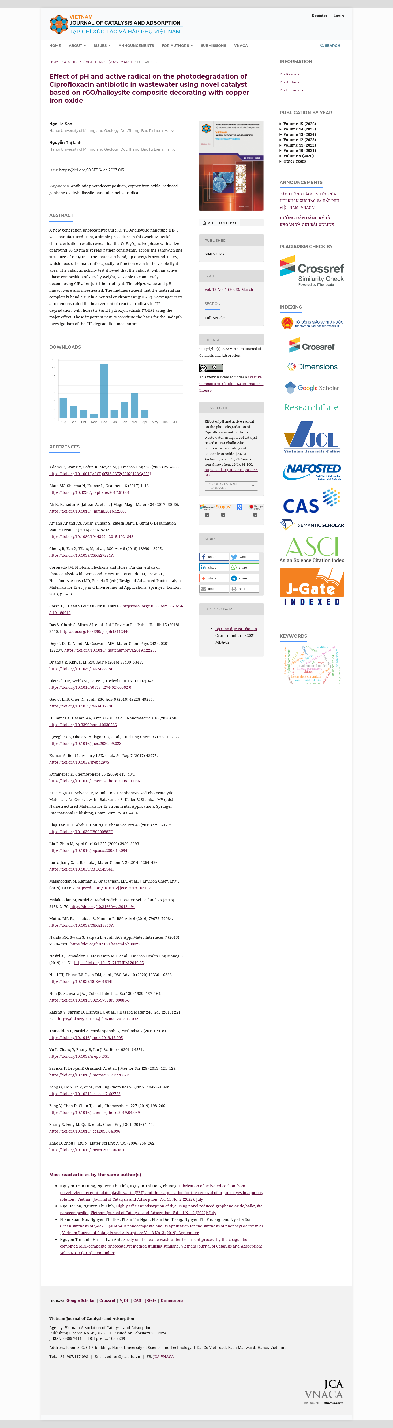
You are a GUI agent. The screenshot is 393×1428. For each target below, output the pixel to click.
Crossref (107, 1300)
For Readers (290, 74)
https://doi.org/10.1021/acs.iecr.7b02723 (85, 1093)
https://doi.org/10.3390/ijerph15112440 (94, 631)
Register (319, 15)
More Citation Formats (222, 486)
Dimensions (172, 1300)
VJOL (124, 1300)
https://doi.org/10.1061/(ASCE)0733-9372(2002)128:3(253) (100, 473)
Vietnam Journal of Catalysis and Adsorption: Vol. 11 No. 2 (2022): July (140, 1199)
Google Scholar (81, 1300)
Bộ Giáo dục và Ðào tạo (236, 628)
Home (55, 45)
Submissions (213, 45)
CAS (137, 1300)
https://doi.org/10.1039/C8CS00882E (81, 831)
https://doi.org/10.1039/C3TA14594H (81, 869)
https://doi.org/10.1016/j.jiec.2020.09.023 (85, 743)
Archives (73, 62)
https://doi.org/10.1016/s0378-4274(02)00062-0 (90, 687)
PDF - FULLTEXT (222, 223)
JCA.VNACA (163, 1356)
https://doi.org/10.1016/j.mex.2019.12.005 (86, 1037)
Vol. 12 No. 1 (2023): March (110, 62)
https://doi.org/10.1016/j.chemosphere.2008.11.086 (94, 780)
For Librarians (291, 90)
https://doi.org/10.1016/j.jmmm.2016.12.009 (88, 511)
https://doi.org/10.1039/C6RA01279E (81, 706)
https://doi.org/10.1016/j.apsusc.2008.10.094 (88, 850)
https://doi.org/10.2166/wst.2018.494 (102, 906)
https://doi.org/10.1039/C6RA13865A (81, 925)
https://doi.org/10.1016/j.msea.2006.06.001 (87, 1149)
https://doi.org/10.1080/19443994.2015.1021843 (91, 536)
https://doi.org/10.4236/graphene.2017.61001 (89, 492)
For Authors (176, 45)
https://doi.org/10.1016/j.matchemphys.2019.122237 (110, 650)
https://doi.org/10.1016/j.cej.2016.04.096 (84, 1131)
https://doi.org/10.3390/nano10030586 (83, 724)
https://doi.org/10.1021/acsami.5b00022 (105, 943)
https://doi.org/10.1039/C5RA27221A (81, 555)
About (76, 45)
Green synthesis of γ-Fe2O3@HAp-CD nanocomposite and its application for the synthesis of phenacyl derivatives (161, 1226)
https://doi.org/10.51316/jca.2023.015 (91, 170)
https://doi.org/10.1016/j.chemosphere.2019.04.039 (94, 1112)
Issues (101, 45)
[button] (214, 557)
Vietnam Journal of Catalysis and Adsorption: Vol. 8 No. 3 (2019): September (130, 1232)
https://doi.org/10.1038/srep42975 (79, 762)
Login (339, 15)
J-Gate (150, 1300)
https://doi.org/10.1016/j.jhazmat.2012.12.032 (98, 1018)
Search (330, 45)
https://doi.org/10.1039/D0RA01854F (81, 981)
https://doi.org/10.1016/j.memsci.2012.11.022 (89, 1074)
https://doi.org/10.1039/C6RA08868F (81, 668)
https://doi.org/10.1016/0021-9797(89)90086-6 (89, 1000)
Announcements (136, 45)
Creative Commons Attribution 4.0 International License (231, 384)
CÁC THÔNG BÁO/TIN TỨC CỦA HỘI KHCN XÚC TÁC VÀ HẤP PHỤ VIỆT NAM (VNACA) (309, 200)
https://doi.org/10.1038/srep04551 (79, 1056)
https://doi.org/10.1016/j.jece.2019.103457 (114, 887)
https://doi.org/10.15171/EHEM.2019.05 (109, 962)
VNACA (241, 45)
